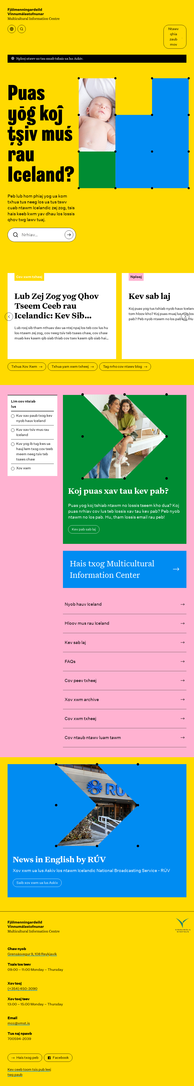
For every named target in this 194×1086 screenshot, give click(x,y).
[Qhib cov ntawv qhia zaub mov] (12, 29)
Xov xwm (23, 468)
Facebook (58, 1058)
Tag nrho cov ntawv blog (125, 366)
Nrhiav (70, 236)
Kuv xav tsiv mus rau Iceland (32, 432)
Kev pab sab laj (84, 529)
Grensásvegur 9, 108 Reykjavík (32, 954)
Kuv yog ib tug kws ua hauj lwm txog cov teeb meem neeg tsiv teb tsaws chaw (34, 451)
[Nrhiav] (22, 29)
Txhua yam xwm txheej (72, 366)
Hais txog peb (24, 1058)
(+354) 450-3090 (22, 989)
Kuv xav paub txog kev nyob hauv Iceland (34, 418)
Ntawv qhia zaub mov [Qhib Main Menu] (175, 36)
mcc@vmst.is (19, 1023)
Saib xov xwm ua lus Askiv (37, 883)
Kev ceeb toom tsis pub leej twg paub (29, 1072)
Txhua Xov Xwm (26, 366)
